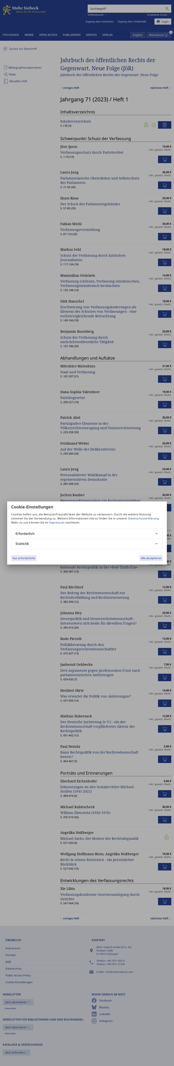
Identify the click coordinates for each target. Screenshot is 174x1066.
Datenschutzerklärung (143, 518)
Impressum (57, 522)
